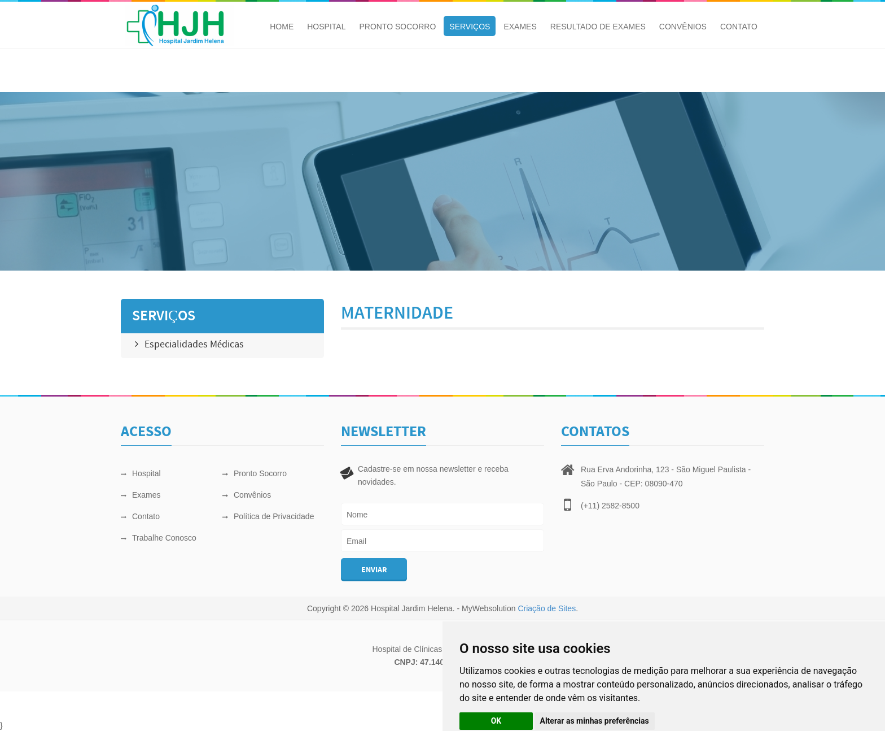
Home (281, 26)
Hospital (326, 26)
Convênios (683, 26)
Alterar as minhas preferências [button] (594, 720)
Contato (738, 26)
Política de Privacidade (268, 516)
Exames (519, 26)
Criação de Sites (547, 608)
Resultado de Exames (598, 26)
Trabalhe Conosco (158, 537)
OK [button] (496, 720)
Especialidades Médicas (189, 345)
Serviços (469, 26)
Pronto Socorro (397, 26)
